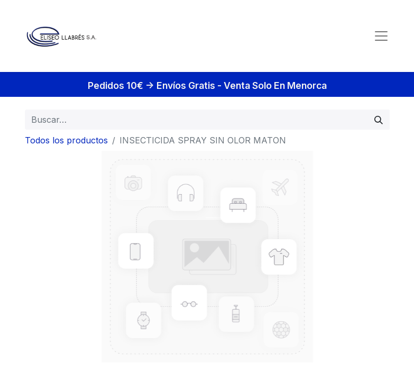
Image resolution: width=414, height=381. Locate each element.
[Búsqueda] (378, 120)
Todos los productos (66, 140)
